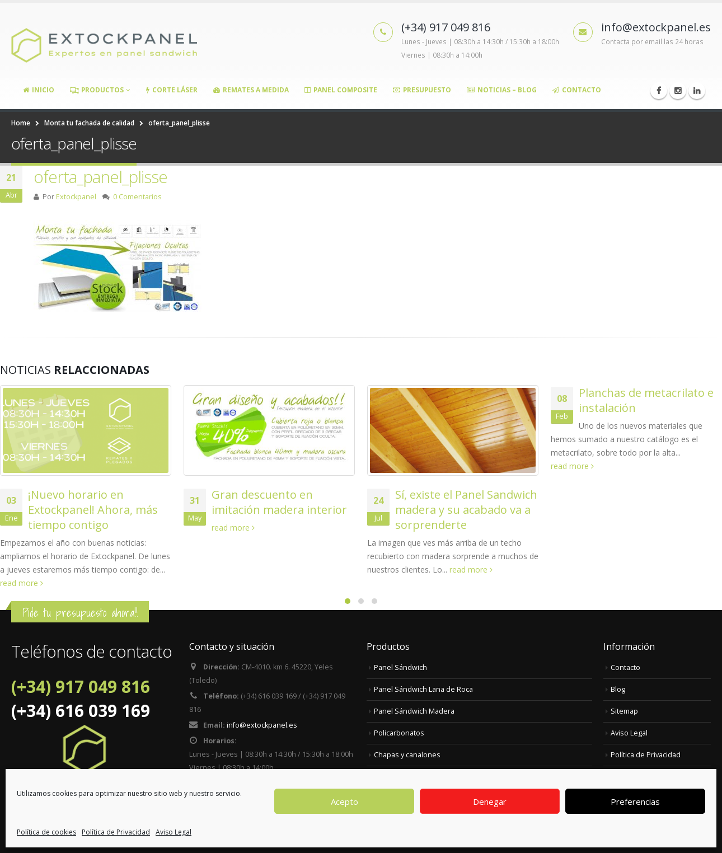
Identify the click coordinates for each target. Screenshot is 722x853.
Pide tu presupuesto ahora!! (80, 612)
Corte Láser (172, 90)
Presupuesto (422, 90)
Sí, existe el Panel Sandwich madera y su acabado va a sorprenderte (466, 509)
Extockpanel (76, 196)
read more (21, 583)
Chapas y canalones (407, 755)
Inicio (38, 90)
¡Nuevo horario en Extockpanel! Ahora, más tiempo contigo (93, 509)
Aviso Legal (173, 832)
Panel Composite (340, 90)
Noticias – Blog (502, 90)
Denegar (490, 801)
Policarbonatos (399, 733)
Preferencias (635, 801)
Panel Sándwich (400, 667)
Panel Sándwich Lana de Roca (423, 689)
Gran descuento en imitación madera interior (279, 502)
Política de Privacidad (116, 832)
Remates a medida (251, 90)
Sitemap (624, 711)
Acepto (344, 801)
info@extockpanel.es (262, 725)
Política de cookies (46, 832)
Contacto (576, 90)
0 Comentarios (137, 196)
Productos (97, 90)
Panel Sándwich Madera (414, 711)
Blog (618, 689)
